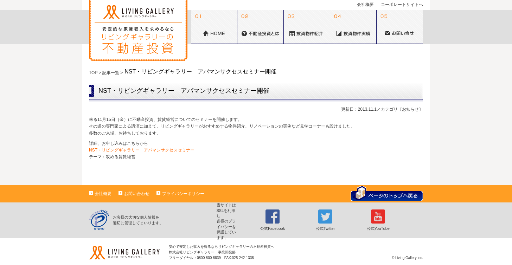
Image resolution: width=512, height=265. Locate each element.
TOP (93, 72)
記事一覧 (110, 72)
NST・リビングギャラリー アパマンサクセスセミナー (141, 150)
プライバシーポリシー (180, 193)
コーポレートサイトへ (402, 4)
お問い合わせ (134, 193)
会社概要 (365, 4)
